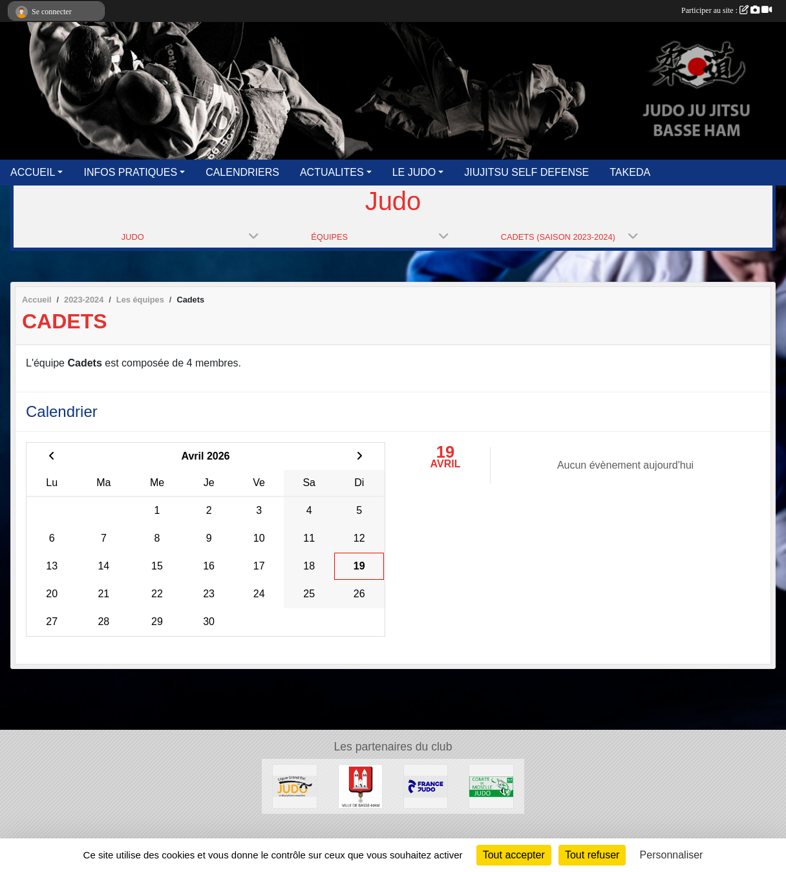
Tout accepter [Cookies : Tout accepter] (514, 854)
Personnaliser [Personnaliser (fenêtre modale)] (671, 854)
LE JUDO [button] (414, 172)
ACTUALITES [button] (332, 172)
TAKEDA (630, 172)
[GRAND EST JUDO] (294, 785)
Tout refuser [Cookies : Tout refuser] (592, 854)
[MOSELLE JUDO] (491, 785)
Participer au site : (726, 10)
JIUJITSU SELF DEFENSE (526, 172)
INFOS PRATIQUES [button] (130, 172)
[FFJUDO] (425, 785)
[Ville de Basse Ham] (360, 785)
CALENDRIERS (242, 172)
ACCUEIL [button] (32, 172)
